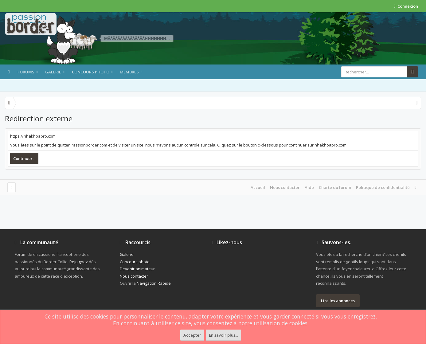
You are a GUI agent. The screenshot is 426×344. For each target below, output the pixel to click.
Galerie (53, 72)
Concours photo (90, 72)
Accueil (258, 187)
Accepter (192, 335)
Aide (309, 187)
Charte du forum (335, 187)
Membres (129, 72)
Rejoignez (78, 261)
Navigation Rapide (154, 283)
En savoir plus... (223, 335)
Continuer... (24, 158)
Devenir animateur (137, 269)
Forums (26, 72)
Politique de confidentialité (383, 187)
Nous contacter (285, 187)
